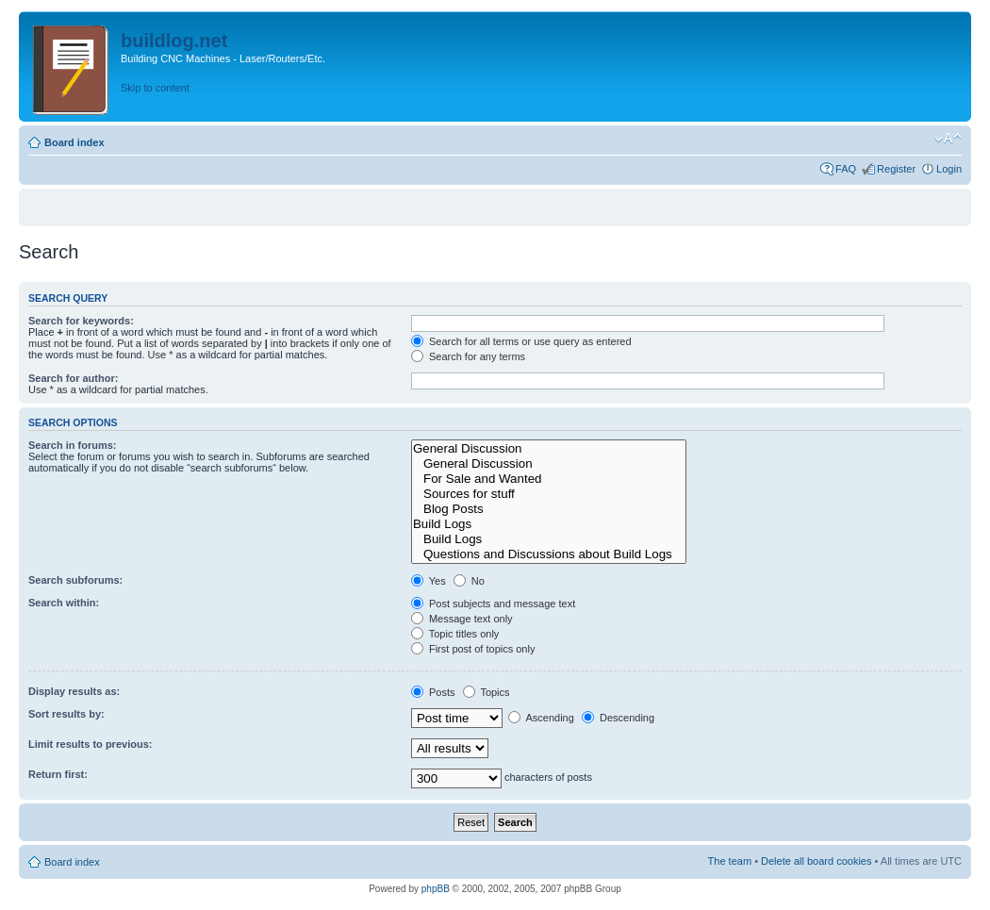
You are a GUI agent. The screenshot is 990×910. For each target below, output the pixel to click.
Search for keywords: (81, 320)
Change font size (948, 138)
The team (729, 861)
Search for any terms (468, 356)
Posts (433, 692)
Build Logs (549, 524)
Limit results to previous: (90, 744)
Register (896, 168)
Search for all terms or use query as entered (521, 341)
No (469, 581)
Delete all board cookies (816, 861)
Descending (618, 717)
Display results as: (74, 691)
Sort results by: (66, 714)
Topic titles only (455, 633)
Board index (74, 142)
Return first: (58, 774)
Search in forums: (72, 445)
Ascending (541, 717)
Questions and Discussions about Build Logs (549, 554)
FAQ (845, 168)
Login (949, 168)
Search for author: (73, 378)
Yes (428, 581)
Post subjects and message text (493, 603)
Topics (486, 692)
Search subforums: (75, 580)
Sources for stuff (549, 494)
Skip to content (155, 87)
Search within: (63, 602)
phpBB (435, 889)
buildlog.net (174, 40)
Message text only (462, 618)
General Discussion (549, 448)
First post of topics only (473, 648)
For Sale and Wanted (549, 479)
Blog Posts (549, 509)
